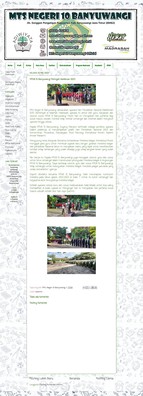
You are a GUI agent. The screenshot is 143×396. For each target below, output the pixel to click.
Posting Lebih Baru (41, 379)
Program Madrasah (83, 65)
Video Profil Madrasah (10, 73)
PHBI (7, 133)
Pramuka (9, 147)
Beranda (75, 379)
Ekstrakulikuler (65, 65)
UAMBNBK (14, 192)
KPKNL (14, 174)
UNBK (14, 190)
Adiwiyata (9, 96)
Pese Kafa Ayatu (12, 126)
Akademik (98, 65)
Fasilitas (52, 65)
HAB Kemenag (11, 109)
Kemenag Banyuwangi (14, 171)
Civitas (28, 65)
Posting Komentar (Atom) (51, 384)
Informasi (9, 113)
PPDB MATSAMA (12, 143)
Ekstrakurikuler (12, 106)
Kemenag (14, 167)
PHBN (7, 136)
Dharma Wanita (12, 103)
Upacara (38, 291)
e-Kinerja (14, 201)
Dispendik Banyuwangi (14, 182)
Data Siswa (40, 65)
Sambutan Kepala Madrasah (13, 83)
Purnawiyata (11, 150)
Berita (10, 65)
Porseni (8, 140)
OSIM (7, 123)
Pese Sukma (10, 130)
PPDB (109, 65)
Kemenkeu (14, 179)
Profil (19, 65)
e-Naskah (14, 199)
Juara (7, 116)
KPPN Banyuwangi (14, 176)
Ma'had (8, 119)
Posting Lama (104, 379)
